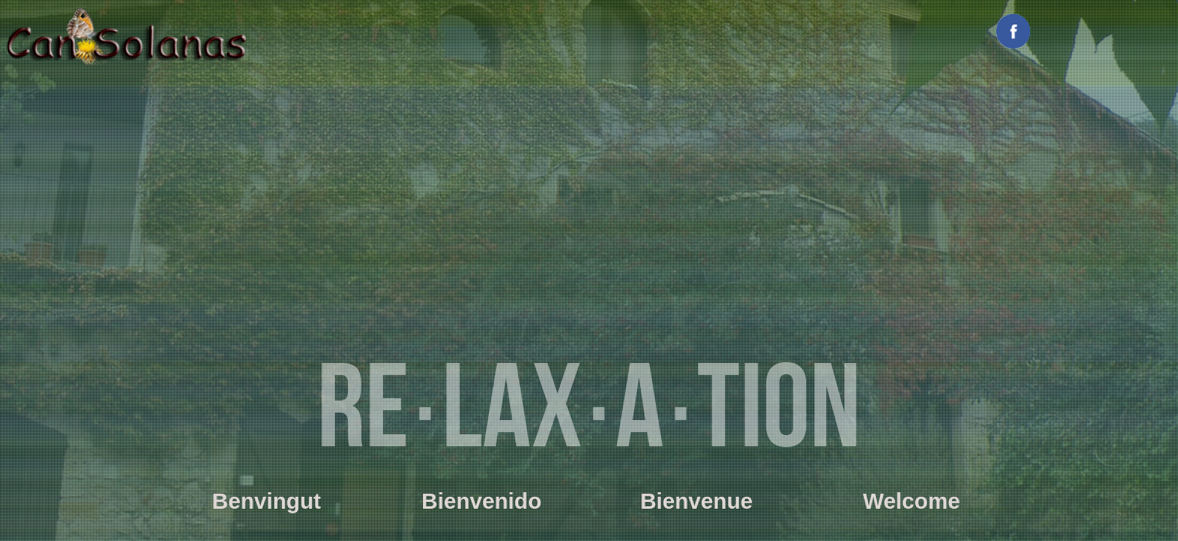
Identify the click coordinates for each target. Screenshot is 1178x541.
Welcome (911, 500)
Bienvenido (481, 500)
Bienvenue (696, 500)
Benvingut (266, 500)
